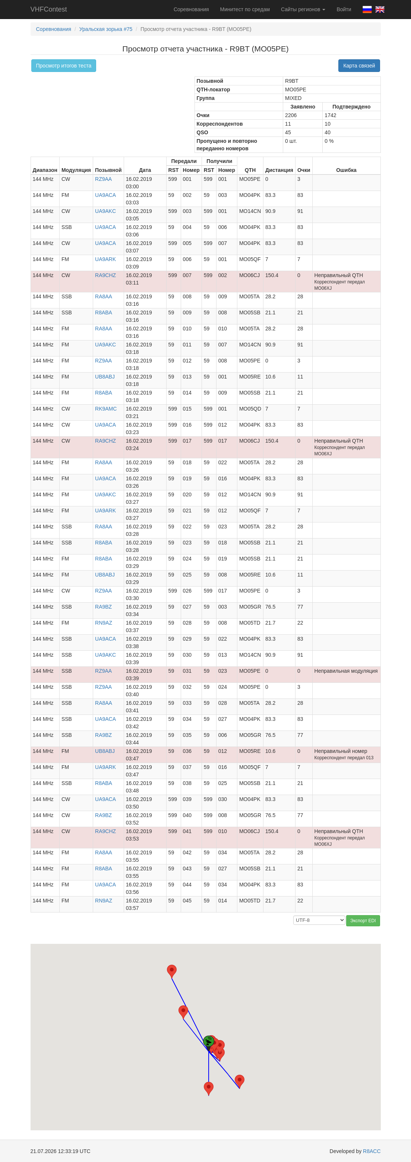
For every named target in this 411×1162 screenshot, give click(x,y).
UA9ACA (105, 195)
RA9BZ (103, 607)
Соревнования (191, 9)
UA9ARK (105, 259)
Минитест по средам (245, 9)
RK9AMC (106, 409)
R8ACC (371, 1151)
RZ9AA (103, 179)
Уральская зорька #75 (106, 29)
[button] (220, 1054)
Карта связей (359, 66)
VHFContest (49, 9)
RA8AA (103, 296)
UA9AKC (105, 211)
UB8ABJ (105, 377)
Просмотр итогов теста (64, 66)
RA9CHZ (105, 275)
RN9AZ (103, 623)
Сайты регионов (303, 9)
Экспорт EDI (363, 920)
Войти (343, 9)
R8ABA (103, 312)
